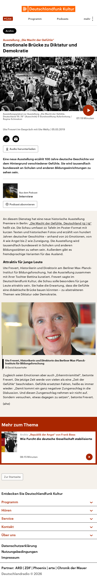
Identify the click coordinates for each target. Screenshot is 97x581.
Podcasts (62, 18)
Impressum (10, 557)
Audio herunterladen (23, 148)
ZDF (29, 568)
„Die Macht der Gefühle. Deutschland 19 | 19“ (60, 223)
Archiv (10, 30)
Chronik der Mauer (72, 568)
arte (52, 568)
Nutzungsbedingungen (19, 552)
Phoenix (40, 568)
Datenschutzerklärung (19, 546)
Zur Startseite (12, 476)
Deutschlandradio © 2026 (21, 574)
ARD (20, 568)
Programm (35, 18)
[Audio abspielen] (88, 110)
